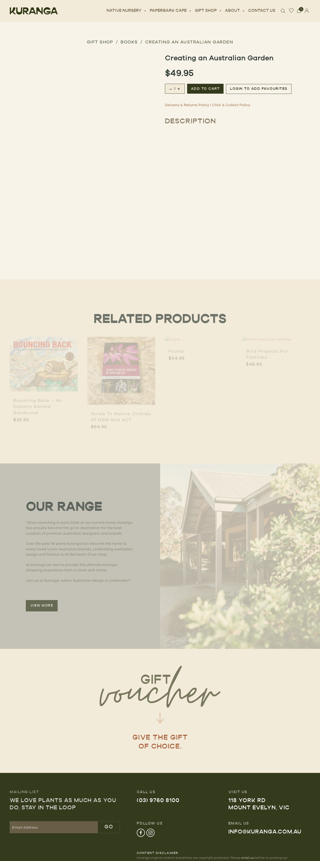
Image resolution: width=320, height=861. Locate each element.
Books (129, 41)
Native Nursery (127, 11)
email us (247, 857)
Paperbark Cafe (171, 11)
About (235, 11)
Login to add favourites (258, 89)
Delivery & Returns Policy (187, 105)
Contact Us (261, 11)
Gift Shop (208, 11)
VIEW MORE (41, 605)
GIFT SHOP (100, 41)
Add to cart (205, 89)
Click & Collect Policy (231, 105)
